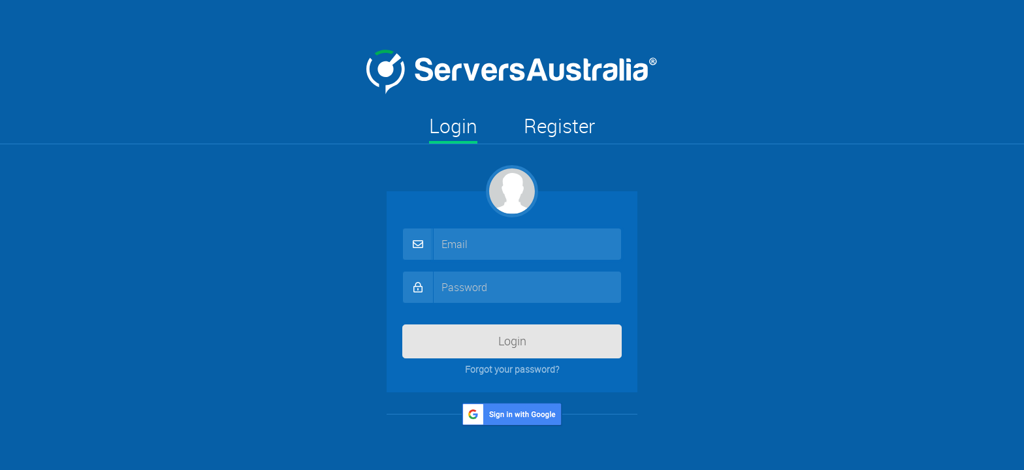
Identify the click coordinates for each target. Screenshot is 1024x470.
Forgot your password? (512, 369)
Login (453, 126)
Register (559, 126)
